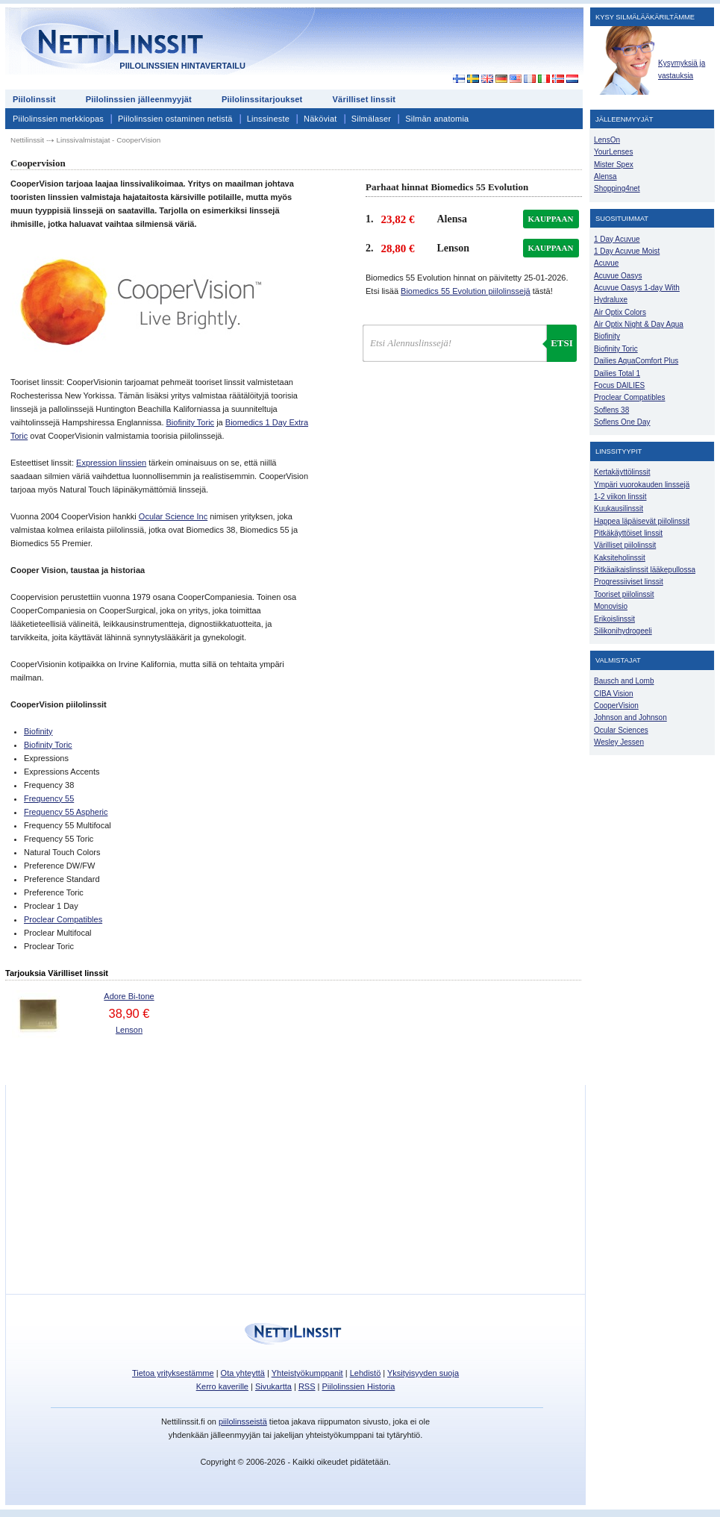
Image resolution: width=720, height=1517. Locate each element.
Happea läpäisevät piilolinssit (641, 521)
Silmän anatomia (437, 118)
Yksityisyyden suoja (423, 1373)
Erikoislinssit (614, 619)
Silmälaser (371, 118)
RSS (307, 1386)
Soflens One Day (622, 422)
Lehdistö (365, 1373)
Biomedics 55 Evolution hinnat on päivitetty (467, 277)
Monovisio (610, 606)
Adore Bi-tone (129, 996)
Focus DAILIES (619, 385)
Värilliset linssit (363, 99)
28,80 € (398, 248)
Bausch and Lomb (624, 681)
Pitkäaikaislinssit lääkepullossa (644, 570)
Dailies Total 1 (617, 373)
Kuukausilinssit (618, 508)
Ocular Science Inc (173, 516)
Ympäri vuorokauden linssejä (641, 485)
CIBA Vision (613, 693)
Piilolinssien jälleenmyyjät (139, 99)
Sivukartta (273, 1386)
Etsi (562, 342)
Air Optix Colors (620, 312)
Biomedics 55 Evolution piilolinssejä (465, 291)
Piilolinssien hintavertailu (182, 65)
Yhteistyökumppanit (307, 1373)
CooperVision (616, 705)
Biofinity (38, 731)
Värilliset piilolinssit (625, 545)
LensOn (607, 140)
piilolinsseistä (243, 1421)
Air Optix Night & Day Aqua (638, 324)
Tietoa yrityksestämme (173, 1373)
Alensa (605, 176)
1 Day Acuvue (617, 239)
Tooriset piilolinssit (624, 594)
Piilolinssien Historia (358, 1386)
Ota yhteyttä (243, 1373)
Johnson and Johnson (630, 717)
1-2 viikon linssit (620, 496)
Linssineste (268, 118)
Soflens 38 (611, 410)
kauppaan (551, 218)
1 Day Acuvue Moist (627, 251)
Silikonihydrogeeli (623, 631)
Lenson (129, 1029)
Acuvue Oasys (618, 276)
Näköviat (320, 118)
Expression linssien (111, 462)
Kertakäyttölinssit (622, 472)
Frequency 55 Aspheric (66, 811)
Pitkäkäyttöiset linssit (628, 533)
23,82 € (398, 219)
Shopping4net (617, 188)
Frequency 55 (49, 798)
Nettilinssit (27, 140)
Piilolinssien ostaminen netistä (175, 118)
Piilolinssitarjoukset (262, 99)
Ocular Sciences (621, 730)
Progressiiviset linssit (628, 582)
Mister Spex (613, 164)
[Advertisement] (448, 46)
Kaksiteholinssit (619, 558)
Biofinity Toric (190, 422)
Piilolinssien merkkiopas (58, 118)
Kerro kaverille (222, 1386)
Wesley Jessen (619, 742)
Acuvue (606, 263)
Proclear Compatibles (63, 919)
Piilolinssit (34, 99)
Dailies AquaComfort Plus (636, 361)
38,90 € (128, 1013)
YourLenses (613, 152)
